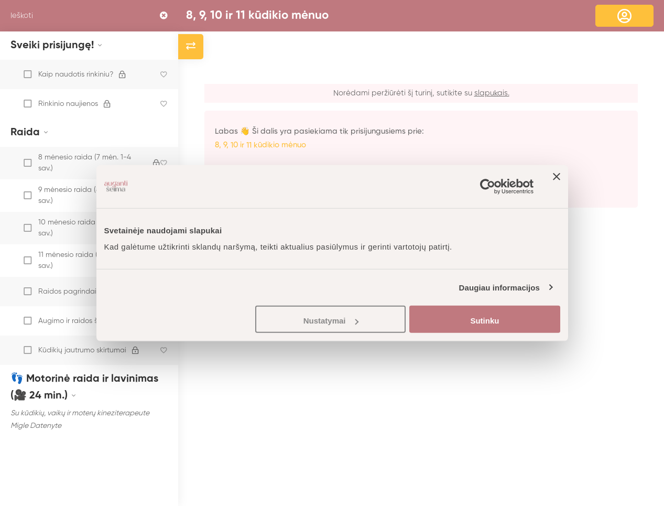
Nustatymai (330, 320)
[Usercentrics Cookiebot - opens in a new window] (488, 186)
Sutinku (484, 320)
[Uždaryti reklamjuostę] (556, 186)
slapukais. (491, 93)
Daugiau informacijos (499, 287)
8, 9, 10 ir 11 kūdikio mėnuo (257, 15)
